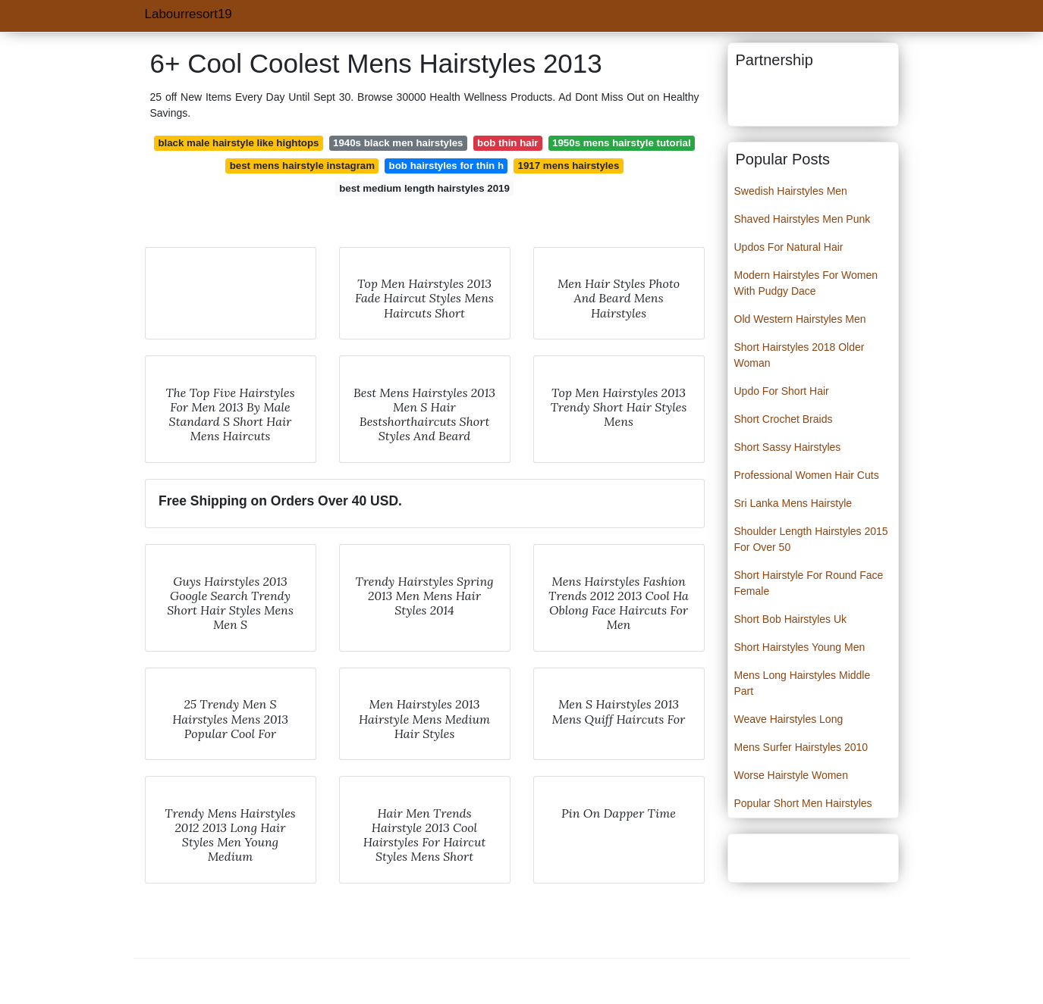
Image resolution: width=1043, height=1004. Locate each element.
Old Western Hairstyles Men (800, 319)
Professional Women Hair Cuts (806, 475)
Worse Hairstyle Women (791, 775)
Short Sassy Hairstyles (787, 447)
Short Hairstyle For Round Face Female (809, 583)
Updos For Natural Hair (789, 247)
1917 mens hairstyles (569, 165)
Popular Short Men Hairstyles (803, 803)
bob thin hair (508, 143)
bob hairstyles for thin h (446, 165)
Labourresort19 (188, 14)
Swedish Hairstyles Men (790, 191)
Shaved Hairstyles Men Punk (802, 219)
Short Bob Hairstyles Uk (790, 619)
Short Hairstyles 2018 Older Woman (799, 355)
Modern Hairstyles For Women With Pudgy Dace (806, 283)
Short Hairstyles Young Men (800, 647)
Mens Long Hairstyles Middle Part (802, 683)
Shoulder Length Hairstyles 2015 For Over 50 (811, 539)
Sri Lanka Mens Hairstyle (793, 503)
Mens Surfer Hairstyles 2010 (801, 747)
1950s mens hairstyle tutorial (621, 143)
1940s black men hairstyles (398, 143)
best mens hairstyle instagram (302, 165)
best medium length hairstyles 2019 (424, 188)
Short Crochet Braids (783, 419)
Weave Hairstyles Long (789, 719)
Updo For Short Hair (781, 391)
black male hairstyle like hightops (238, 143)
